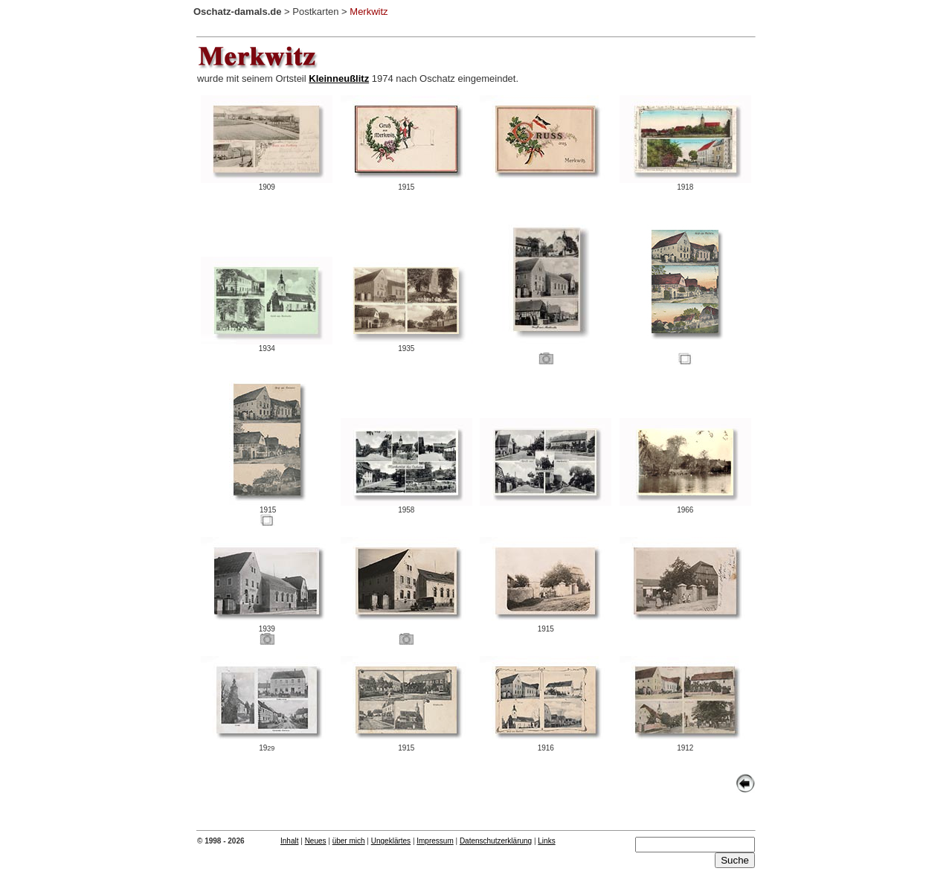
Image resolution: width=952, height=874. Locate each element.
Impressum (434, 841)
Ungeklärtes (391, 841)
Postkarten (315, 11)
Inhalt (289, 841)
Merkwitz (368, 11)
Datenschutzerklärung (496, 841)
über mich (348, 841)
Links (546, 841)
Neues (316, 841)
